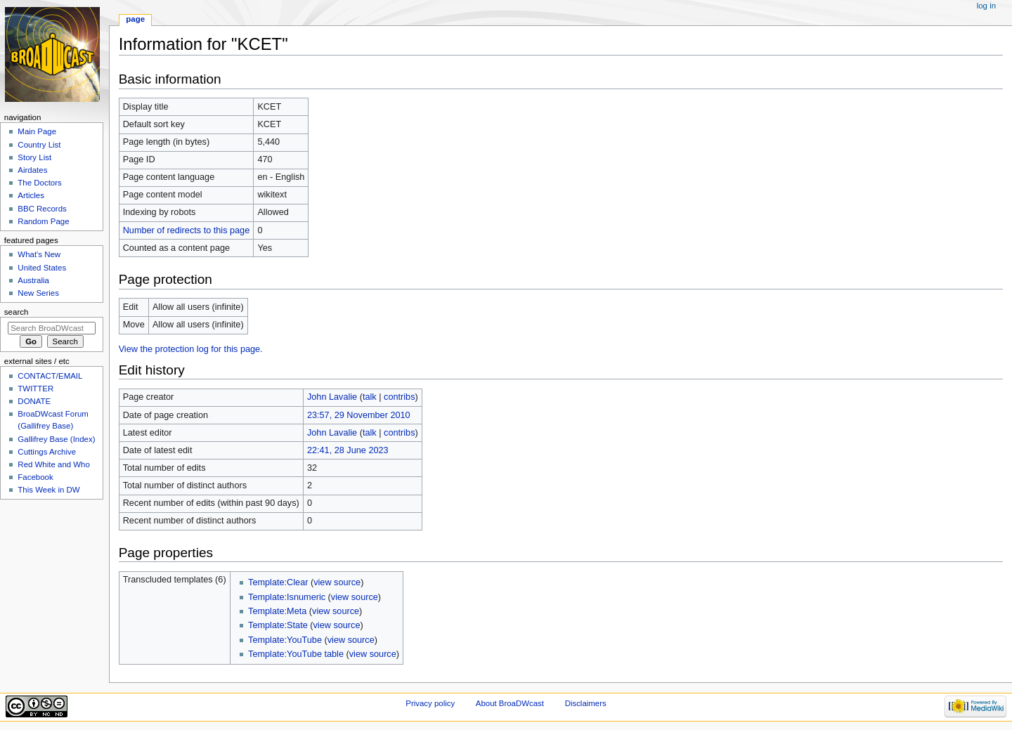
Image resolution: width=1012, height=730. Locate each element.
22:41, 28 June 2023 (348, 450)
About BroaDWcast (510, 703)
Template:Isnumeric (286, 597)
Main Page (37, 131)
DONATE (34, 401)
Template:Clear (278, 582)
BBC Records (42, 208)
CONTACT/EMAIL (50, 376)
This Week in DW (48, 489)
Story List (34, 157)
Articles (31, 195)
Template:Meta (277, 611)
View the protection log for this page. (191, 349)
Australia (33, 280)
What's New (39, 254)
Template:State (278, 625)
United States (42, 267)
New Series (38, 293)
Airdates (32, 170)
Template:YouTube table (296, 654)
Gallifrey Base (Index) (56, 439)
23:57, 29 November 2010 (358, 415)
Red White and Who (54, 464)
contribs (399, 397)
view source (337, 582)
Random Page (43, 221)
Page (135, 19)
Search (16, 312)
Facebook (35, 477)
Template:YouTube (285, 640)
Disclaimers (585, 703)
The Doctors (39, 182)
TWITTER (35, 388)
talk (370, 397)
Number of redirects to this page (186, 230)
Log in (986, 5)
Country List (39, 145)
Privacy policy (430, 703)
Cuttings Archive (47, 452)
